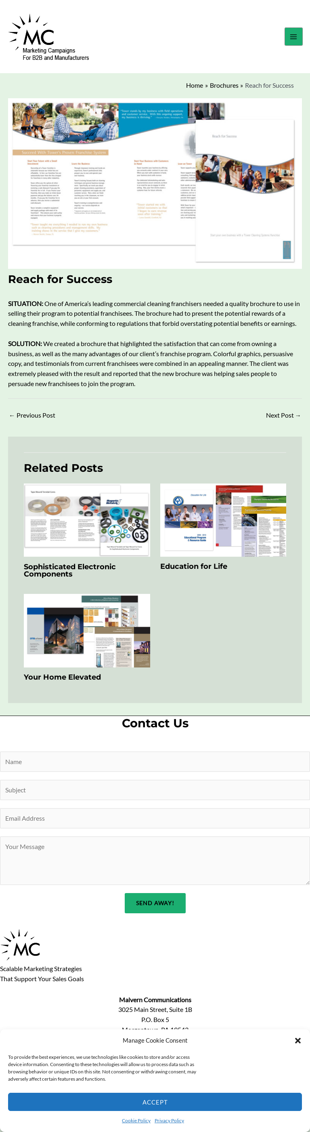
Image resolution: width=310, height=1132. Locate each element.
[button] (298, 1041)
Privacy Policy (169, 1120)
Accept (155, 1102)
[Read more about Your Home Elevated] (87, 632)
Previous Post (32, 418)
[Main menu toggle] (293, 37)
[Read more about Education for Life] (223, 522)
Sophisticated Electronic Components (70, 572)
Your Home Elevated (62, 679)
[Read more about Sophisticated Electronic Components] (87, 522)
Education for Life (193, 569)
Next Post (284, 418)
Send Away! (155, 905)
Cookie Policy (136, 1120)
